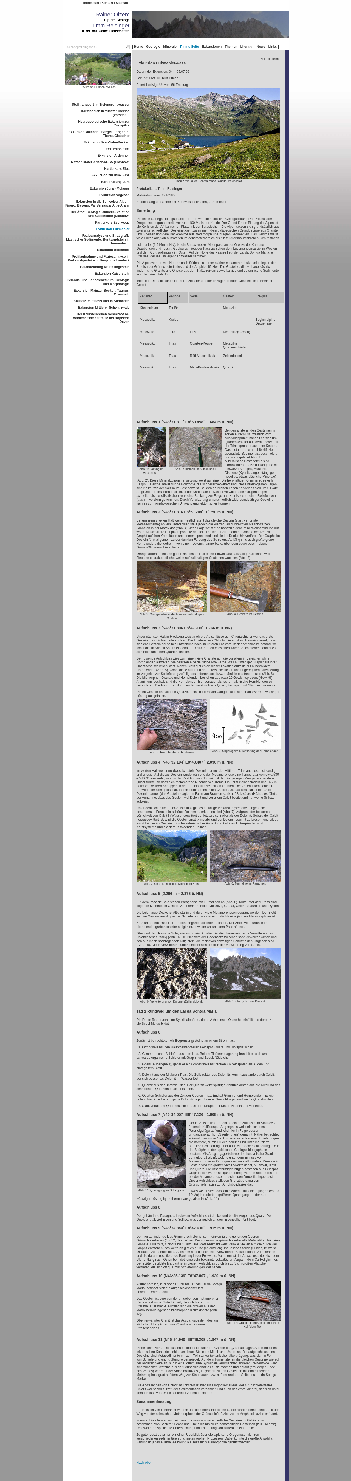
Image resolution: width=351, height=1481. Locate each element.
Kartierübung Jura (115, 182)
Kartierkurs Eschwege (112, 222)
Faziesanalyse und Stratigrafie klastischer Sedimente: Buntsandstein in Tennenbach (97, 239)
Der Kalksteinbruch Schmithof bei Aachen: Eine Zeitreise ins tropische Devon (101, 318)
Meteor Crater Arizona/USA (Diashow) (100, 162)
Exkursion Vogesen (114, 195)
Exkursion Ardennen (114, 155)
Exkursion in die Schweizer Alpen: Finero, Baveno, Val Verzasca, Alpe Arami (97, 203)
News (261, 47)
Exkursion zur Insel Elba (111, 175)
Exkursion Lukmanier (112, 229)
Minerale (170, 47)
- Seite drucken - (269, 58)
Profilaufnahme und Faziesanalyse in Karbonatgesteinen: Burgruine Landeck (98, 258)
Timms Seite (189, 47)
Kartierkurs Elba (117, 169)
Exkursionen (212, 47)
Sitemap (122, 2)
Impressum (90, 2)
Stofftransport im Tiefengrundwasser (100, 104)
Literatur (247, 47)
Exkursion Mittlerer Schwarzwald (103, 307)
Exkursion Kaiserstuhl (112, 273)
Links (272, 47)
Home (138, 47)
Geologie (153, 47)
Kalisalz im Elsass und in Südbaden (101, 301)
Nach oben (144, 1463)
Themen (231, 47)
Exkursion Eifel (118, 149)
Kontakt (107, 2)
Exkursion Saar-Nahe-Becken (106, 142)
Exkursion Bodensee (113, 250)
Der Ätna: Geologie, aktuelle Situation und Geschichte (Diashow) (100, 214)
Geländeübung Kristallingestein (105, 267)
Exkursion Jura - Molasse (110, 188)
